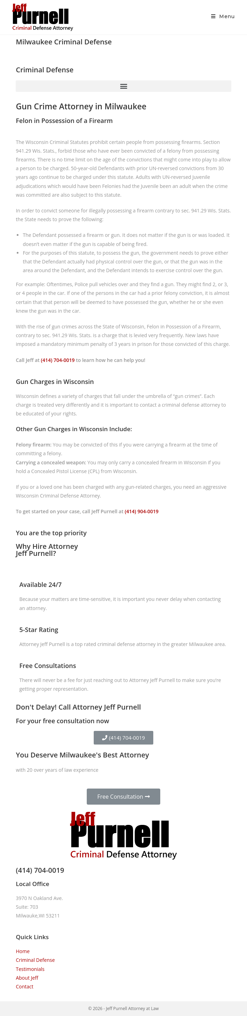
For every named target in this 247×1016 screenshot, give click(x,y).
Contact (24, 986)
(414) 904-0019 (142, 511)
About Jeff (27, 977)
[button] (123, 86)
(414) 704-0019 (58, 360)
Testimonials (30, 969)
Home (23, 951)
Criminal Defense (35, 960)
